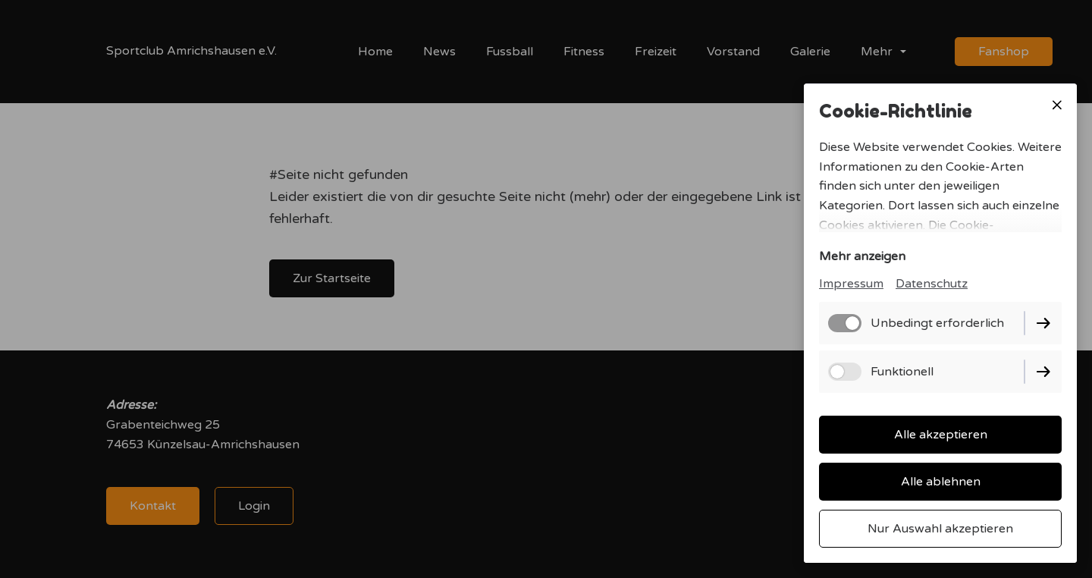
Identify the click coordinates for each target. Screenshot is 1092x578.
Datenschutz (932, 283)
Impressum (851, 283)
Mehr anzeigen (862, 256)
